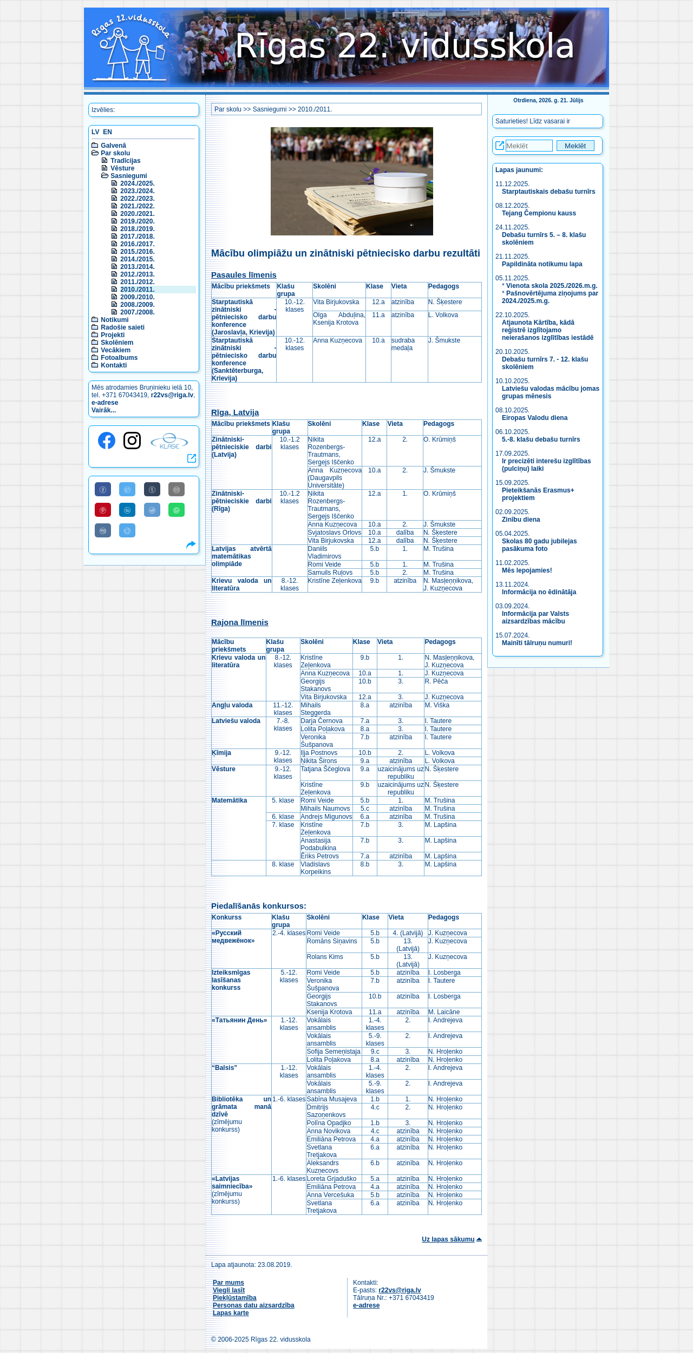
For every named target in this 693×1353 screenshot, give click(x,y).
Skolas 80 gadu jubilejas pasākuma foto (539, 545)
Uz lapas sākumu (448, 1239)
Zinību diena (521, 519)
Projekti (113, 335)
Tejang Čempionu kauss (539, 213)
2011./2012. (137, 282)
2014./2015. (137, 259)
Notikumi (114, 320)
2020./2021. (137, 214)
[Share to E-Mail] (176, 489)
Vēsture (122, 168)
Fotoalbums (119, 358)
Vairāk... (103, 410)
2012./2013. (137, 274)
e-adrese (104, 402)
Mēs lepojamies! (527, 570)
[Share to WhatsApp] (176, 510)
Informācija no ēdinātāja (539, 592)
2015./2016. (137, 251)
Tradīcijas (125, 161)
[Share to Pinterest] (103, 510)
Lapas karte (231, 1313)
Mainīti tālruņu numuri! (537, 643)
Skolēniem (117, 342)
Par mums (228, 1282)
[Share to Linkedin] (127, 510)
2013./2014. (137, 267)
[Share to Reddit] (152, 510)
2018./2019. (137, 229)
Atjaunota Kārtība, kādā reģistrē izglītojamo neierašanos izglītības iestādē (547, 330)
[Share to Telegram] (127, 530)
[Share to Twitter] (127, 489)
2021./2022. (137, 206)
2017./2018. (137, 236)
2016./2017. (137, 244)
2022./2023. (137, 198)
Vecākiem (115, 350)
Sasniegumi (128, 176)
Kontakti (114, 365)
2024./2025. (137, 183)
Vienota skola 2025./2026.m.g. (552, 286)
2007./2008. (137, 312)
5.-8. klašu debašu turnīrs (541, 439)
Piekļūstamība (235, 1298)
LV (95, 132)
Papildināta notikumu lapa (542, 264)
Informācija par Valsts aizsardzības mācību (535, 617)
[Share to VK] (103, 530)
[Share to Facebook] (103, 489)
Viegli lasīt (229, 1290)
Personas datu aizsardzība (254, 1305)
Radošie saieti (123, 327)
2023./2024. (137, 191)
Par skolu (115, 153)
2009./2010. (137, 297)
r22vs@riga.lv (172, 395)
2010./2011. (137, 289)
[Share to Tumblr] (152, 489)
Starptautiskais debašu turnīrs (549, 191)
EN (107, 132)
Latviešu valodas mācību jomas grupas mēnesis (550, 392)
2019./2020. (137, 221)
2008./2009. (137, 304)
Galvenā (113, 145)
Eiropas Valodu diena (534, 418)
